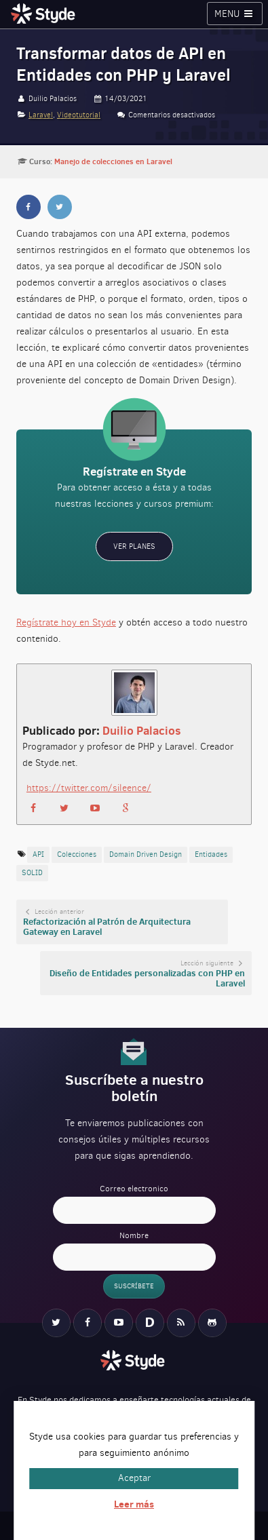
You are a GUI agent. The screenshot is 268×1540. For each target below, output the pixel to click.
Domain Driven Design (145, 854)
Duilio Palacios (141, 731)
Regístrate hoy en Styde (66, 622)
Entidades (211, 854)
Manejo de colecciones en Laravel (113, 161)
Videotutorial (78, 115)
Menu (235, 13)
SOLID (32, 873)
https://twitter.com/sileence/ (88, 788)
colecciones (76, 854)
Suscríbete (134, 1286)
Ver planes (134, 546)
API (38, 854)
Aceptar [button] (134, 1477)
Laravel (40, 115)
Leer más (134, 1504)
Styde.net (45, 13)
